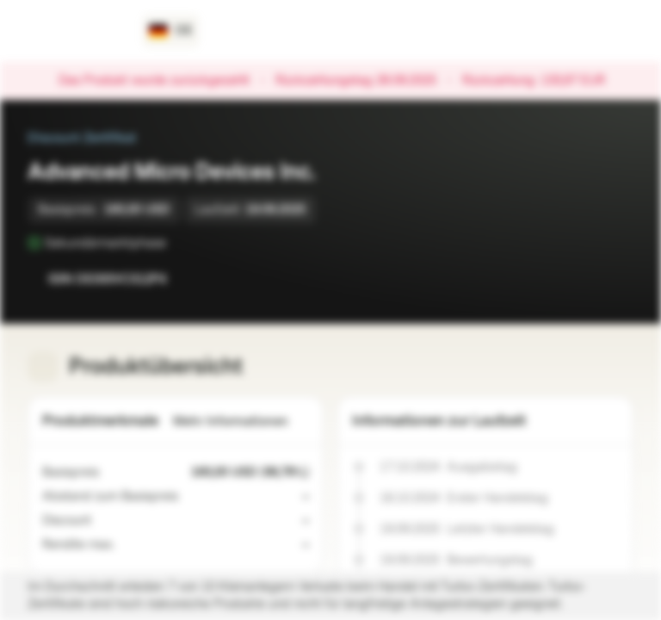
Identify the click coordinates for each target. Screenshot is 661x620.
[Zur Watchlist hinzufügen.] (582, 279)
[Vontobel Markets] (74, 31)
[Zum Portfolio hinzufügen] (616, 279)
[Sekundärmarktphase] (178, 242)
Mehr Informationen (241, 421)
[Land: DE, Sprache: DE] (171, 31)
